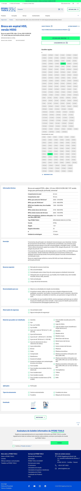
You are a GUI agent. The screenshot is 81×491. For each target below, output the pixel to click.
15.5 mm (44, 131)
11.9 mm (71, 120)
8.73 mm (63, 100)
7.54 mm (44, 94)
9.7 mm (63, 106)
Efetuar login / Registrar (60, 38)
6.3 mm (56, 86)
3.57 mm (69, 69)
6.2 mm (50, 86)
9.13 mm (56, 103)
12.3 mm (71, 123)
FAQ (29, 476)
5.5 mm (69, 80)
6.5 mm (75, 86)
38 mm (73, 145)
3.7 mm (44, 72)
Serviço (24, 15)
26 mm (50, 142)
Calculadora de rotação (34, 467)
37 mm (67, 145)
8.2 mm (55, 97)
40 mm (50, 148)
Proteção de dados (26, 446)
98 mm (62, 162)
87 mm (56, 159)
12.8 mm (71, 126)
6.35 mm (63, 86)
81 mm (73, 156)
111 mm (50, 168)
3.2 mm (44, 69)
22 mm (67, 139)
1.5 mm (56, 57)
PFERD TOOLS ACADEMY (35, 461)
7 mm (75, 89)
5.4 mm (63, 80)
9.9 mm (75, 106)
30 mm (67, 142)
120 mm (70, 168)
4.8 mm (57, 77)
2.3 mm (44, 63)
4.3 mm (50, 74)
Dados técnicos (47, 26)
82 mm (44, 159)
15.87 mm (51, 131)
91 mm (67, 159)
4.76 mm (50, 77)
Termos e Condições (6, 488)
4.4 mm (63, 74)
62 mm (50, 154)
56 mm (67, 151)
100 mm (68, 162)
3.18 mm (75, 66)
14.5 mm (69, 128)
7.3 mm (63, 92)
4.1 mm (74, 72)
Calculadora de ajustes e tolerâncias (38, 470)
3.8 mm (50, 72)
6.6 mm (44, 89)
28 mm (62, 142)
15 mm (75, 128)
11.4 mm (65, 117)
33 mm (50, 145)
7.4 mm (69, 92)
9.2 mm (62, 103)
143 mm (70, 171)
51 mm (44, 151)
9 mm (44, 103)
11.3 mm (58, 117)
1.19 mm (68, 55)
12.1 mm (57, 123)
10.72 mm (45, 114)
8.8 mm (69, 100)
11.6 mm (51, 120)
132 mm (57, 171)
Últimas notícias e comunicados (10, 461)
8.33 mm (68, 97)
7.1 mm (44, 92)
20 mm (62, 139)
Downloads (31, 458)
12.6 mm (57, 126)
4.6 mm (75, 74)
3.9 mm (56, 72)
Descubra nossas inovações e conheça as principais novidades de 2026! (40, 1)
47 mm (73, 148)
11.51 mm (45, 120)
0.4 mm (44, 55)
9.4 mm (74, 103)
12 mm (51, 123)
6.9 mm (69, 89)
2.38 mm (50, 63)
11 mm (64, 114)
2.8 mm (50, 66)
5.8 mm (56, 83)
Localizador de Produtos (35, 474)
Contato (3, 458)
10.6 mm (65, 111)
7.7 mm (57, 94)
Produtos (3, 15)
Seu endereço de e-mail (16, 440)
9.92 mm (44, 109)
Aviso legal (4, 3)
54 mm (62, 151)
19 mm (56, 139)
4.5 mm (69, 74)
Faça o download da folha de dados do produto (56, 30)
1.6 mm (69, 57)
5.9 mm (62, 83)
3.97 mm (63, 72)
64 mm (62, 154)
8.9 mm (75, 100)
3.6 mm (75, 69)
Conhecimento (36, 15)
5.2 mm (50, 80)
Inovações (14, 15)
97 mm (56, 162)
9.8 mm (69, 106)
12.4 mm (44, 126)
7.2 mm (57, 92)
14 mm (63, 128)
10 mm (50, 109)
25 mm (44, 142)
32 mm (44, 145)
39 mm (44, 148)
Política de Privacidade (14, 3)
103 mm (50, 165)
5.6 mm (44, 83)
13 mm (50, 128)
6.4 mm (69, 86)
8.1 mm (49, 97)
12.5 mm (51, 126)
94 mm (44, 162)
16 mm (58, 131)
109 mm (70, 165)
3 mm (63, 66)
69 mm (44, 156)
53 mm (56, 151)
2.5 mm (63, 63)
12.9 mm (44, 128)
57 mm (73, 151)
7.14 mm (50, 92)
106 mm (57, 165)
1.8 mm (44, 60)
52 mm (50, 151)
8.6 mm (50, 100)
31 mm (73, 142)
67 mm (73, 154)
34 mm (56, 145)
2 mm (63, 60)
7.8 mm (63, 94)
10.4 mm (51, 111)
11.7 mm (58, 120)
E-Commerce (32, 465)
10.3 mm (70, 109)
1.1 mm (62, 55)
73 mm (56, 156)
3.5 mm (62, 69)
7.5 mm (75, 92)
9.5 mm (44, 106)
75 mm (62, 156)
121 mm (44, 171)
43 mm (62, 148)
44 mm (67, 148)
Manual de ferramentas (35, 456)
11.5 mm (71, 117)
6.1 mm (44, 86)
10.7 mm (71, 111)
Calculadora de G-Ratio (34, 472)
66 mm (67, 154)
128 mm (50, 171)
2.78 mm (44, 66)
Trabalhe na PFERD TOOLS (28, 3)
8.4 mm (74, 97)
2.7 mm (75, 63)
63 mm (56, 154)
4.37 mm (56, 74)
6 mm (75, 83)
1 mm (57, 55)
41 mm (56, 148)
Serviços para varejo (34, 463)
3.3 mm (50, 69)
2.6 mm (69, 63)
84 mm (50, 159)
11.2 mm (51, 117)
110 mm (44, 168)
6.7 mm (50, 89)
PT (77, 3)
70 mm (50, 156)
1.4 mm (50, 57)
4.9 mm (63, 77)
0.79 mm (50, 55)
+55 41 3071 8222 (61, 465)
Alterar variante (74, 26)
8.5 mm (44, 100)
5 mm (69, 77)
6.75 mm (56, 89)
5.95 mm (69, 83)
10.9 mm (58, 114)
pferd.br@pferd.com (62, 468)
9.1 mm (49, 103)
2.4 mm (57, 63)
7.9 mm (69, 94)
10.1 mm (57, 109)
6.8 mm (63, 89)
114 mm (57, 168)
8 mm (44, 97)
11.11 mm (45, 117)
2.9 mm (57, 66)
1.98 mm (56, 60)
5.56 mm (75, 80)
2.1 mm (68, 60)
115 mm (63, 168)
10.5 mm (58, 111)
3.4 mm (56, 69)
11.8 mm (65, 120)
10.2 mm (63, 109)
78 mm (67, 156)
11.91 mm (45, 123)
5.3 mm (57, 80)
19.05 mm (64, 131)
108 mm (63, 165)
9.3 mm (68, 103)
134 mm (63, 171)
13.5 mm (57, 128)
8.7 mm (56, 100)
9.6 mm (57, 106)
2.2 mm (74, 60)
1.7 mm (75, 57)
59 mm (44, 154)
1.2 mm (75, 55)
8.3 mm (61, 97)
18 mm (50, 139)
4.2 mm (44, 74)
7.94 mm (75, 94)
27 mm (56, 142)
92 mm (73, 159)
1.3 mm (44, 57)
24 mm (73, 139)
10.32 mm (45, 111)
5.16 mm (44, 80)
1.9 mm (50, 60)
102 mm (44, 165)
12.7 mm (64, 126)
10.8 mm (51, 114)
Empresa (47, 15)
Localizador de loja (65, 3)
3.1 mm (68, 66)
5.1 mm (74, 77)
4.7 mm (44, 77)
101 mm (74, 162)
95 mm (50, 162)
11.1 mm (71, 114)
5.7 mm (50, 83)
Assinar (59, 442)
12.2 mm (64, 123)
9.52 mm (50, 106)
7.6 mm (50, 94)
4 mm (69, 72)
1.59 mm (63, 57)
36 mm (62, 145)
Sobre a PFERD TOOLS (7, 456)
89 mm (62, 159)
